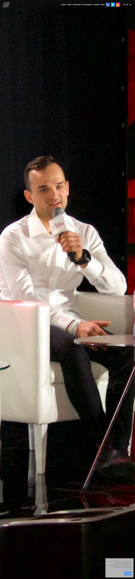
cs (130, 4)
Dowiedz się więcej (125, 569)
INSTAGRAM (118, 5)
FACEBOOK (108, 5)
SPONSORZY (76, 4)
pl (124, 4)
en (127, 4)
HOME (63, 4)
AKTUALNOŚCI (87, 4)
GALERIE (96, 4)
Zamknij (127, 573)
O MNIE (68, 4)
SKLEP (102, 4)
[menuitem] (63, 5)
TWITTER (113, 5)
